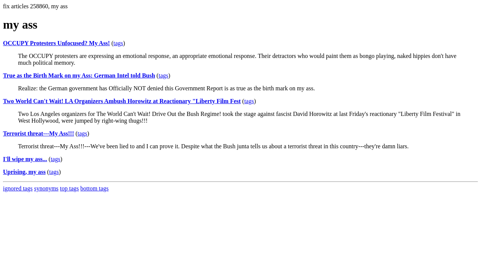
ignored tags (18, 188)
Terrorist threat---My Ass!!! (38, 133)
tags (118, 43)
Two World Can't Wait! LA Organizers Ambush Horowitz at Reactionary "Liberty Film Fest (122, 101)
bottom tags (94, 188)
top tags (69, 188)
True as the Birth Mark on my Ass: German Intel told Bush (79, 75)
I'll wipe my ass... (25, 159)
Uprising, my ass (24, 172)
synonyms (46, 188)
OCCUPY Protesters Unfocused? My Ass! (56, 43)
